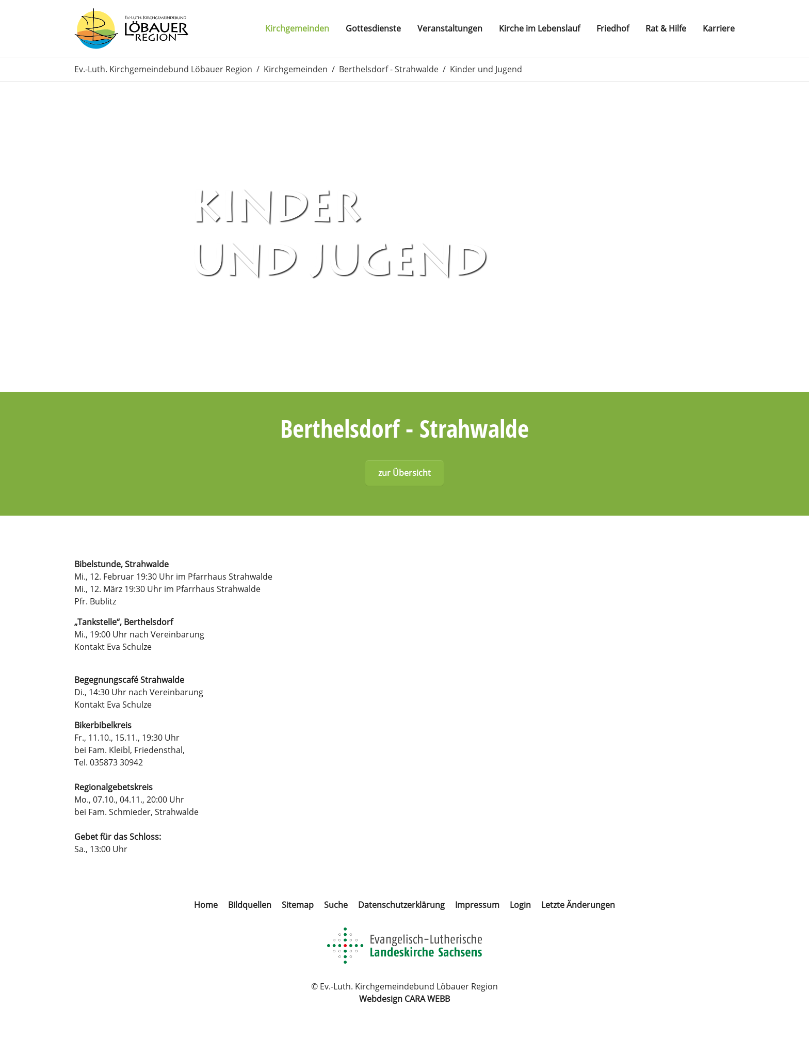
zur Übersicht (404, 472)
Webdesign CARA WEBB (404, 998)
